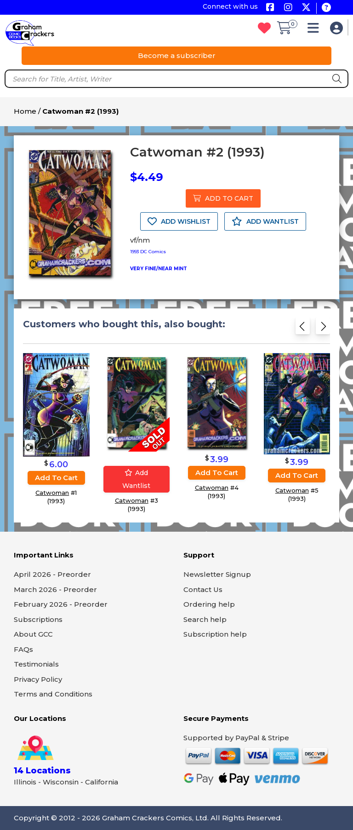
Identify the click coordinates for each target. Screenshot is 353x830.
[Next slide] (323, 329)
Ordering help (209, 604)
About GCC (33, 634)
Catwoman (52, 493)
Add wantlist (136, 479)
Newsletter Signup (217, 574)
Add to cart (56, 478)
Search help (205, 619)
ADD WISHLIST (179, 221)
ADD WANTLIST (265, 221)
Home (25, 111)
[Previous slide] (303, 329)
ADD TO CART (223, 198)
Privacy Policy (38, 679)
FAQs (23, 649)
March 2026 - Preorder (55, 589)
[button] (315, 30)
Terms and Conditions (53, 694)
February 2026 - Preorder (61, 604)
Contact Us (202, 589)
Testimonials (36, 664)
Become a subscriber (177, 55)
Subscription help (215, 634)
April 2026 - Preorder (52, 574)
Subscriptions (38, 619)
